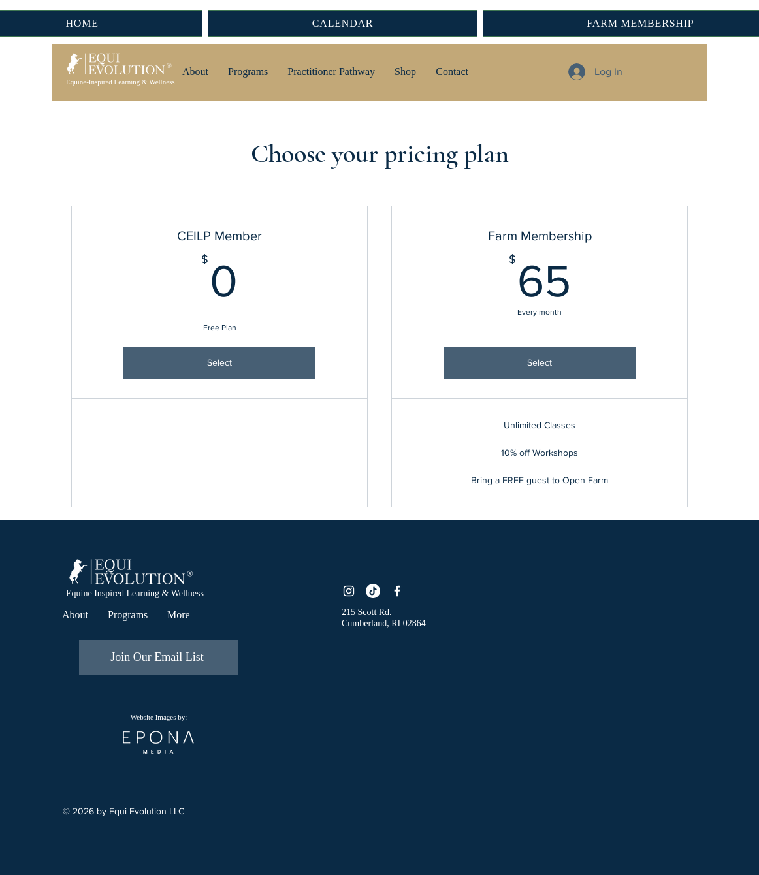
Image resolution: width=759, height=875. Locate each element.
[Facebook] (397, 591)
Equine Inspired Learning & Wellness (135, 593)
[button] (195, 72)
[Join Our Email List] (158, 657)
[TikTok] (373, 591)
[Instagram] (349, 591)
